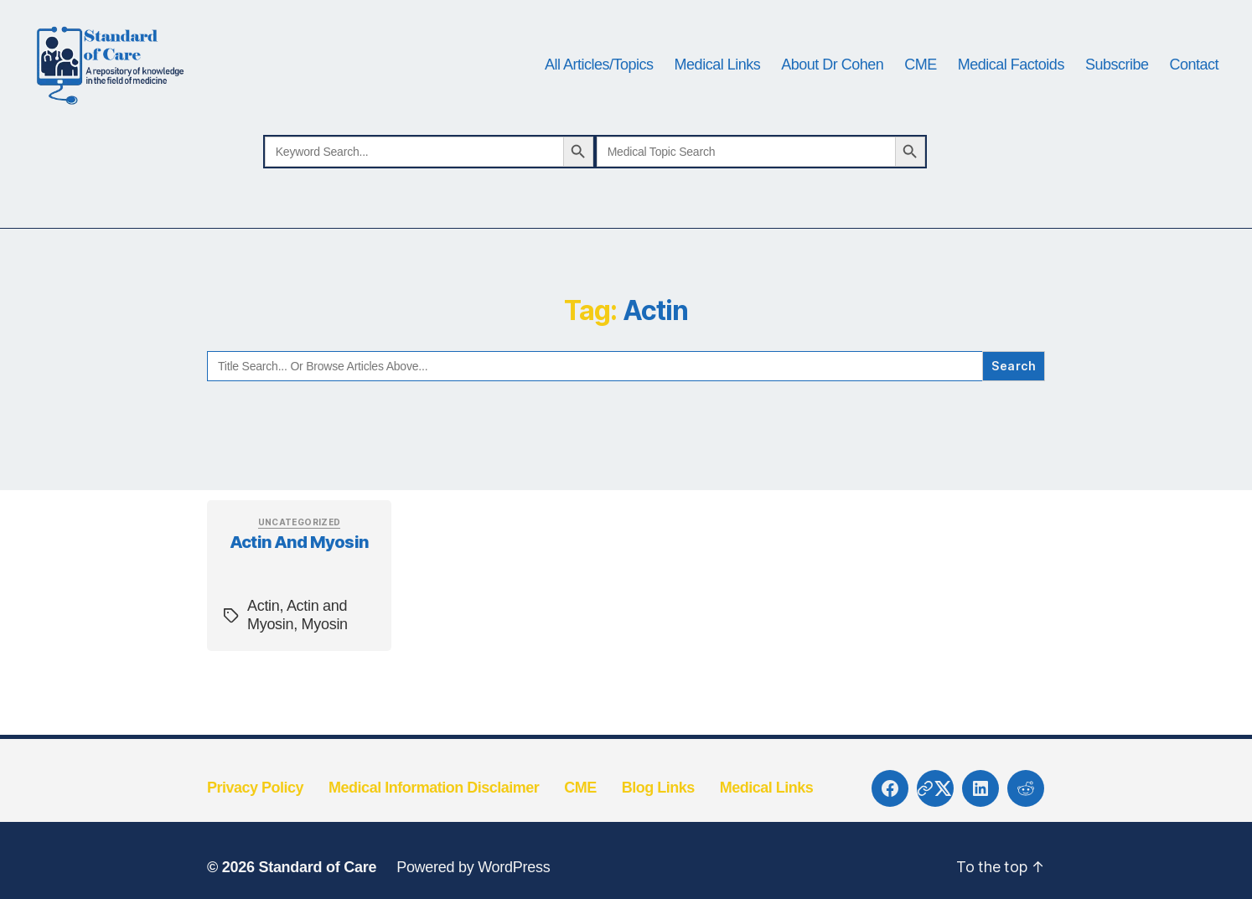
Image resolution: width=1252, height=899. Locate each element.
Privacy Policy (255, 813)
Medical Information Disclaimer (434, 813)
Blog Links (658, 813)
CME (920, 77)
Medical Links (718, 77)
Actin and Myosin (299, 568)
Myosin (325, 650)
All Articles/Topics (599, 77)
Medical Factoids (1011, 77)
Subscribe (1117, 77)
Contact (1193, 77)
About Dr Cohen (832, 77)
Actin (263, 632)
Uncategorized (299, 548)
